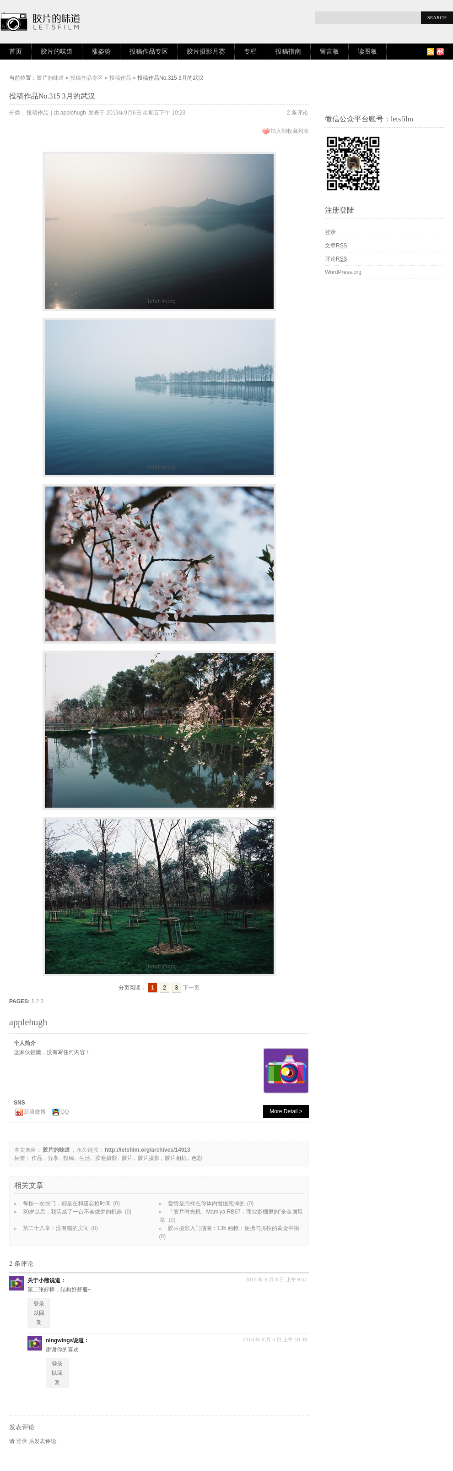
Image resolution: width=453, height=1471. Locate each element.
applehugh (73, 112)
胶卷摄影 (106, 1158)
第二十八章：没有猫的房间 (56, 1228)
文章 (336, 245)
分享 (53, 1158)
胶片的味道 (57, 51)
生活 (84, 1158)
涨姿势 (101, 51)
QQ (64, 1112)
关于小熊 (38, 1280)
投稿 (68, 1158)
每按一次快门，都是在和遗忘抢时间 (67, 1203)
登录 (21, 1441)
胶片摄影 (149, 1158)
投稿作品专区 (148, 51)
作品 (37, 1158)
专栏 (250, 51)
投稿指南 (288, 51)
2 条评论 (297, 112)
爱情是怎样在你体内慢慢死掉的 (206, 1203)
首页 (15, 51)
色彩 (196, 1158)
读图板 (367, 51)
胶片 (127, 1158)
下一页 (191, 987)
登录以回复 (38, 1313)
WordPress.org (343, 272)
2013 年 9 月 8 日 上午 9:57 (276, 1279)
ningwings (59, 1340)
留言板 (329, 51)
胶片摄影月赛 (206, 51)
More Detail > (286, 1111)
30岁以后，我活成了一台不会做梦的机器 (72, 1212)
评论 (336, 259)
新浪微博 (35, 1112)
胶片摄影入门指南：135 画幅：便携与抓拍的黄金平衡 (233, 1228)
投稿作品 (120, 78)
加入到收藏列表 (289, 131)
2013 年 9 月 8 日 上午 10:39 (275, 1339)
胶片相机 (176, 1158)
